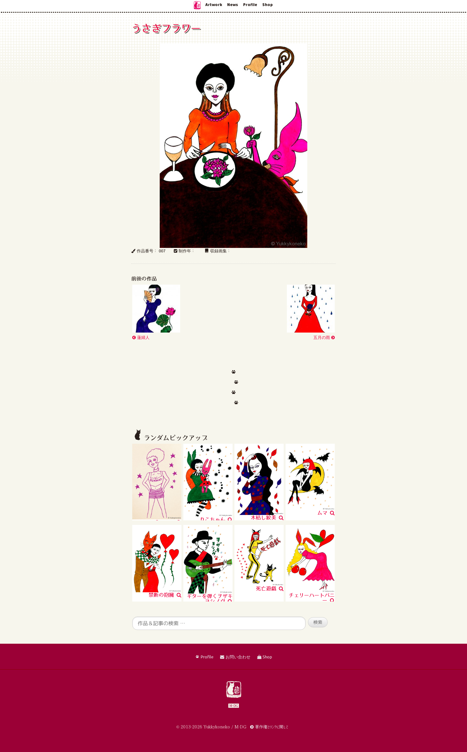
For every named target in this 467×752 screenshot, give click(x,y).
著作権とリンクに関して (269, 727)
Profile (250, 5)
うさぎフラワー (166, 28)
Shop (267, 5)
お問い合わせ (235, 657)
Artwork (213, 5)
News (232, 5)
